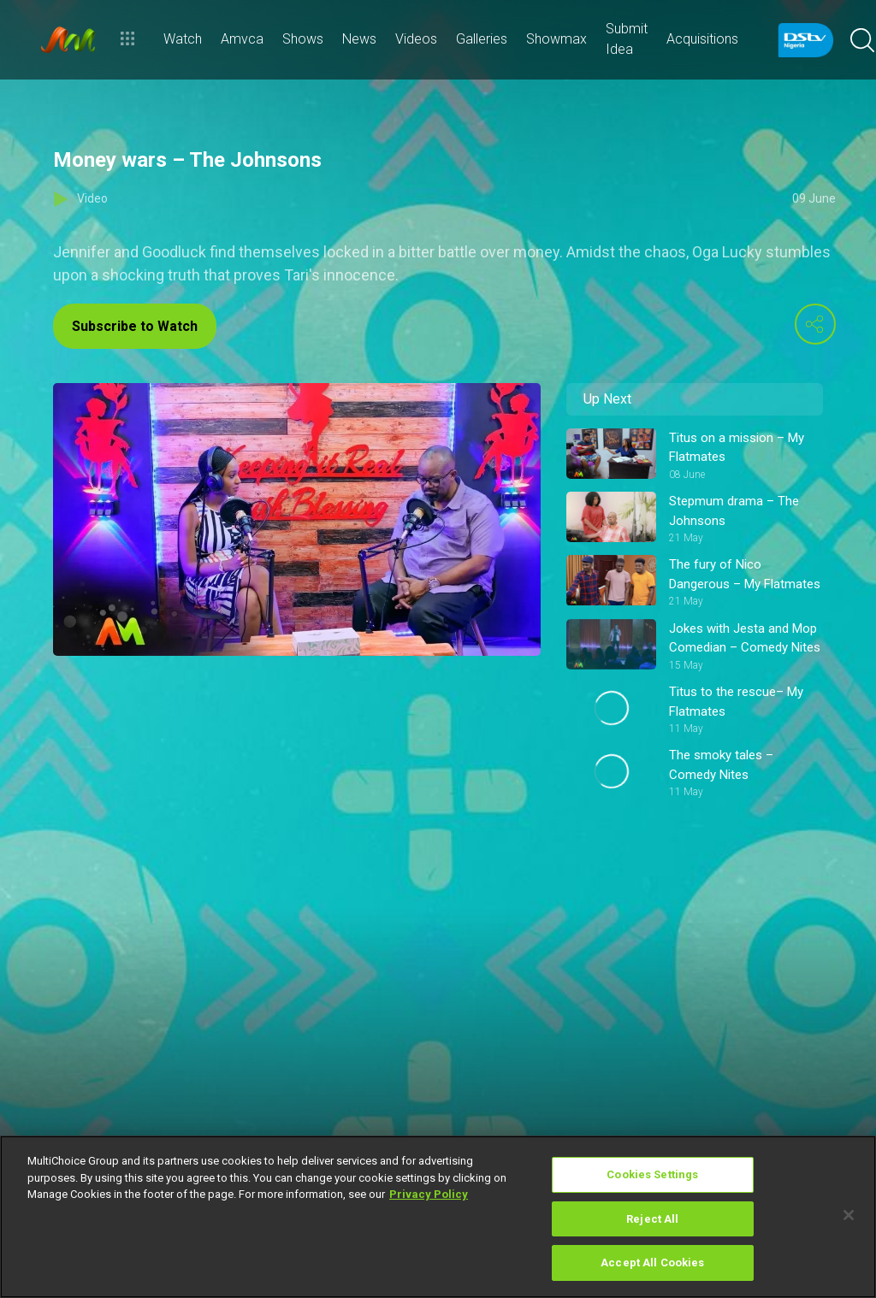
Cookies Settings (652, 1174)
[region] (438, 1217)
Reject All (652, 1218)
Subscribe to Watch (135, 326)
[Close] (848, 1215)
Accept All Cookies (652, 1262)
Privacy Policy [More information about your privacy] (428, 1194)
